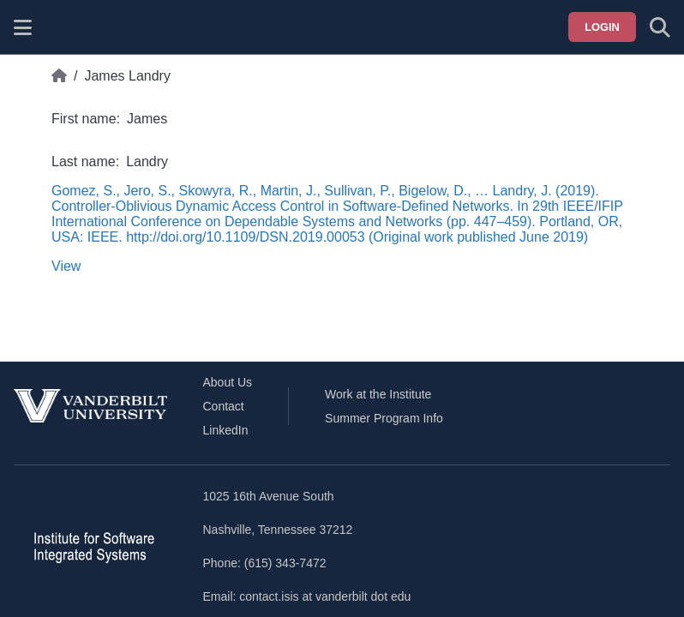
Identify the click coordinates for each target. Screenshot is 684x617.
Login (602, 27)
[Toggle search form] (660, 27)
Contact (223, 406)
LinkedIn (226, 430)
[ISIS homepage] (66, 27)
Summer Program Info (384, 418)
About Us (228, 382)
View (66, 266)
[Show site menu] (23, 27)
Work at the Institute (378, 394)
